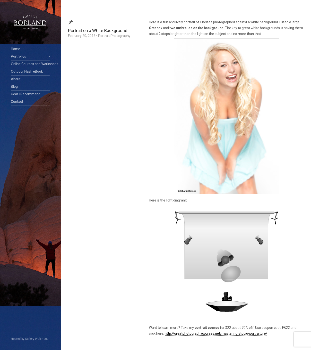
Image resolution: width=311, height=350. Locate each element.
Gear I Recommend (25, 94)
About (15, 79)
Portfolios (18, 56)
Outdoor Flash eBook (27, 71)
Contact (17, 102)
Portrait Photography (114, 36)
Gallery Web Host (36, 339)
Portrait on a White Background (97, 30)
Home (15, 49)
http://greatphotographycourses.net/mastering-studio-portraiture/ (216, 333)
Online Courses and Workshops (30, 64)
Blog (14, 86)
